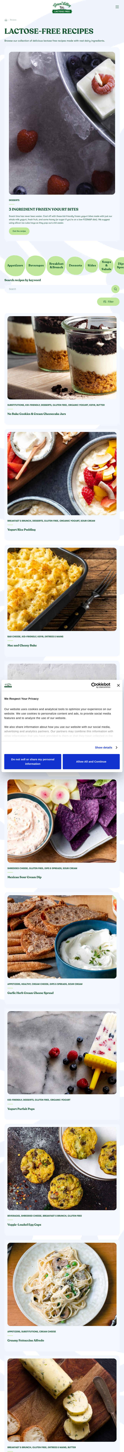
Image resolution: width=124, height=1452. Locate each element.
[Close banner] (118, 685)
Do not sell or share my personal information (32, 761)
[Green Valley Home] (62, 6)
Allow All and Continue (91, 761)
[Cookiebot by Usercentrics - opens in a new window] (94, 685)
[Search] (62, 289)
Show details (103, 747)
